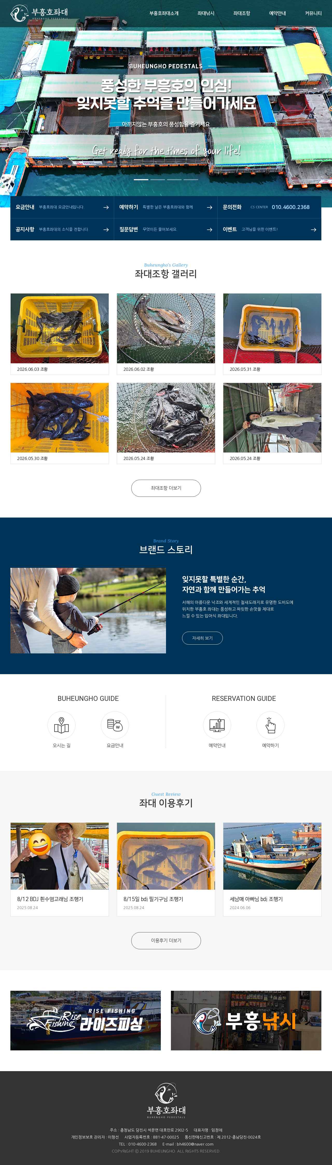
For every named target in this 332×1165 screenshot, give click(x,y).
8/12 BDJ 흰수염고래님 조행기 (50, 899)
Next (312, 124)
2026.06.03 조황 (32, 369)
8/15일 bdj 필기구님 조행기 (153, 899)
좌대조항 (241, 13)
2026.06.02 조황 (138, 369)
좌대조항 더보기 (166, 488)
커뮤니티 (313, 13)
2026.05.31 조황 (245, 369)
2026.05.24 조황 (138, 458)
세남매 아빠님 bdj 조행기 (256, 899)
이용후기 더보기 (166, 940)
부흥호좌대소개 (163, 13)
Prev (20, 124)
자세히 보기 (202, 638)
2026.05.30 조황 (32, 458)
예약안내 (277, 13)
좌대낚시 (206, 13)
